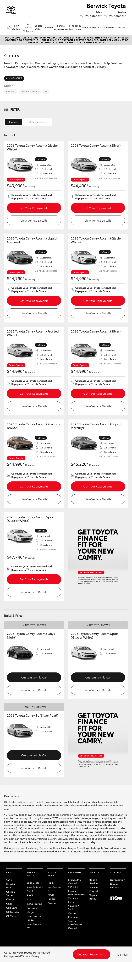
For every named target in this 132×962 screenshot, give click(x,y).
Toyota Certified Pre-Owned (76, 924)
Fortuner (32, 908)
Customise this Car (34, 677)
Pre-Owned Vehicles (28, 27)
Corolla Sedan (10, 893)
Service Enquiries (94, 889)
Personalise (96, 27)
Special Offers (39, 27)
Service (49, 27)
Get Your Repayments (33, 208)
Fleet (85, 27)
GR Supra (11, 907)
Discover (109, 27)
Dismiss (122, 954)
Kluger (31, 912)
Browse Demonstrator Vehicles (76, 894)
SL (46, 91)
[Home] (8, 27)
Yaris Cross (33, 882)
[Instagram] (116, 898)
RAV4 (30, 895)
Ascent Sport (30, 91)
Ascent (10, 91)
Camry (10, 899)
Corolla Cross (35, 886)
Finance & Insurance (75, 27)
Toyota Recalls (93, 896)
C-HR (30, 891)
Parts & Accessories (61, 27)
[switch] (28, 122)
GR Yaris (11, 916)
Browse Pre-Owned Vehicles (75, 883)
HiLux (50, 882)
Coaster (52, 903)
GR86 (9, 903)
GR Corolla (12, 912)
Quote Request (73, 914)
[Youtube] (120, 898)
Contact (120, 27)
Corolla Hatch (10, 885)
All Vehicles (14, 78)
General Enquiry (114, 885)
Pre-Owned (75, 872)
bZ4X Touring (34, 903)
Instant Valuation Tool (73, 905)
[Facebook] (112, 898)
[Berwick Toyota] (11, 10)
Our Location (117, 879)
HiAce (50, 894)
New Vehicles (17, 27)
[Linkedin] (124, 898)
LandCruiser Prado (34, 918)
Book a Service (93, 881)
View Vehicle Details (34, 220)
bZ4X (30, 899)
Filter (15, 109)
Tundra (51, 898)
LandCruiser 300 (34, 925)
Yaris (9, 879)
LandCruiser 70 (54, 888)
